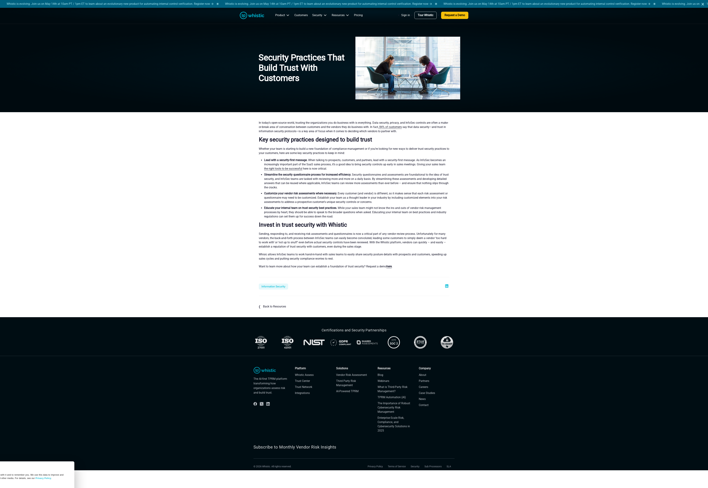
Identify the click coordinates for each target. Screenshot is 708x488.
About (422, 380)
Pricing (358, 15)
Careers (423, 392)
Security (319, 15)
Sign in (405, 15)
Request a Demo (454, 15)
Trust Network (303, 392)
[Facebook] (255, 409)
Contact (424, 411)
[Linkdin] (268, 409)
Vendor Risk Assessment (351, 380)
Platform (300, 374)
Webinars (383, 386)
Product (282, 15)
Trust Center (302, 386)
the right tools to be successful (283, 168)
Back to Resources (272, 307)
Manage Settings (16, 462)
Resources (341, 15)
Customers (301, 15)
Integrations (302, 398)
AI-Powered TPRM (347, 397)
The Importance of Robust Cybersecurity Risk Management (394, 413)
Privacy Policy (375, 472)
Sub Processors (433, 472)
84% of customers (390, 127)
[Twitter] (261, 409)
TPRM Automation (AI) (392, 403)
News (422, 404)
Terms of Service (397, 472)
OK (33, 475)
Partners (424, 386)
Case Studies (427, 398)
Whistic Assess (304, 380)
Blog (380, 380)
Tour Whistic (425, 15)
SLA (449, 472)
